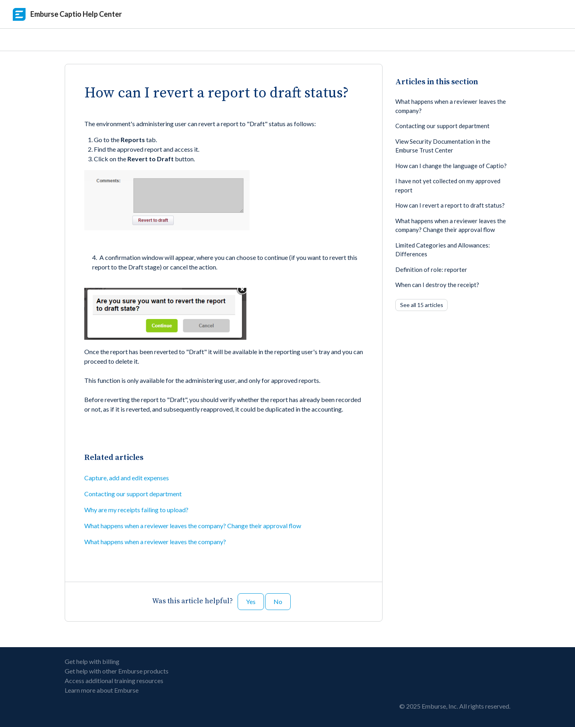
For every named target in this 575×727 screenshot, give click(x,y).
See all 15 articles (421, 304)
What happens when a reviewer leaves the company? (155, 541)
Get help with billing (92, 661)
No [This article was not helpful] (278, 601)
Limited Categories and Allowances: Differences (442, 250)
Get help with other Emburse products (117, 671)
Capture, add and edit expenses (126, 477)
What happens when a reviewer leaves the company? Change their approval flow (192, 525)
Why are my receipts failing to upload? (136, 509)
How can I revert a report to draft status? (450, 205)
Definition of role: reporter (431, 269)
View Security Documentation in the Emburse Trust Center (442, 146)
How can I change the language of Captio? (451, 165)
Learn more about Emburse (102, 690)
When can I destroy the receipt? (437, 284)
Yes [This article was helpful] (251, 601)
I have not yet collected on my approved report (447, 185)
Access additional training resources (114, 680)
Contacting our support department (133, 493)
